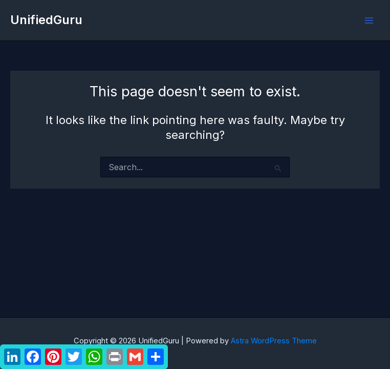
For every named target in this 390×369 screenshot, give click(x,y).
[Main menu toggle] (369, 20)
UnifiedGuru (46, 19)
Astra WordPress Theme (274, 340)
